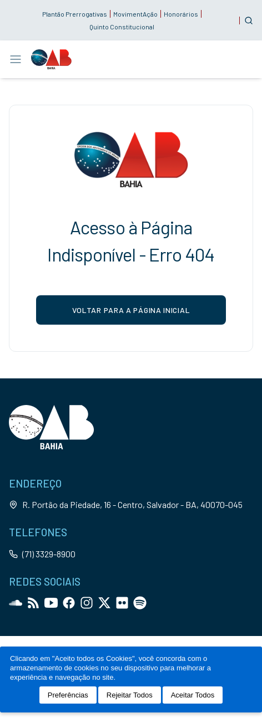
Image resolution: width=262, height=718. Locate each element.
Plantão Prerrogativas (74, 14)
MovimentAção (135, 14)
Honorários (181, 14)
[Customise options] (248, 20)
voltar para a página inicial (131, 310)
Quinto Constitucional (121, 26)
